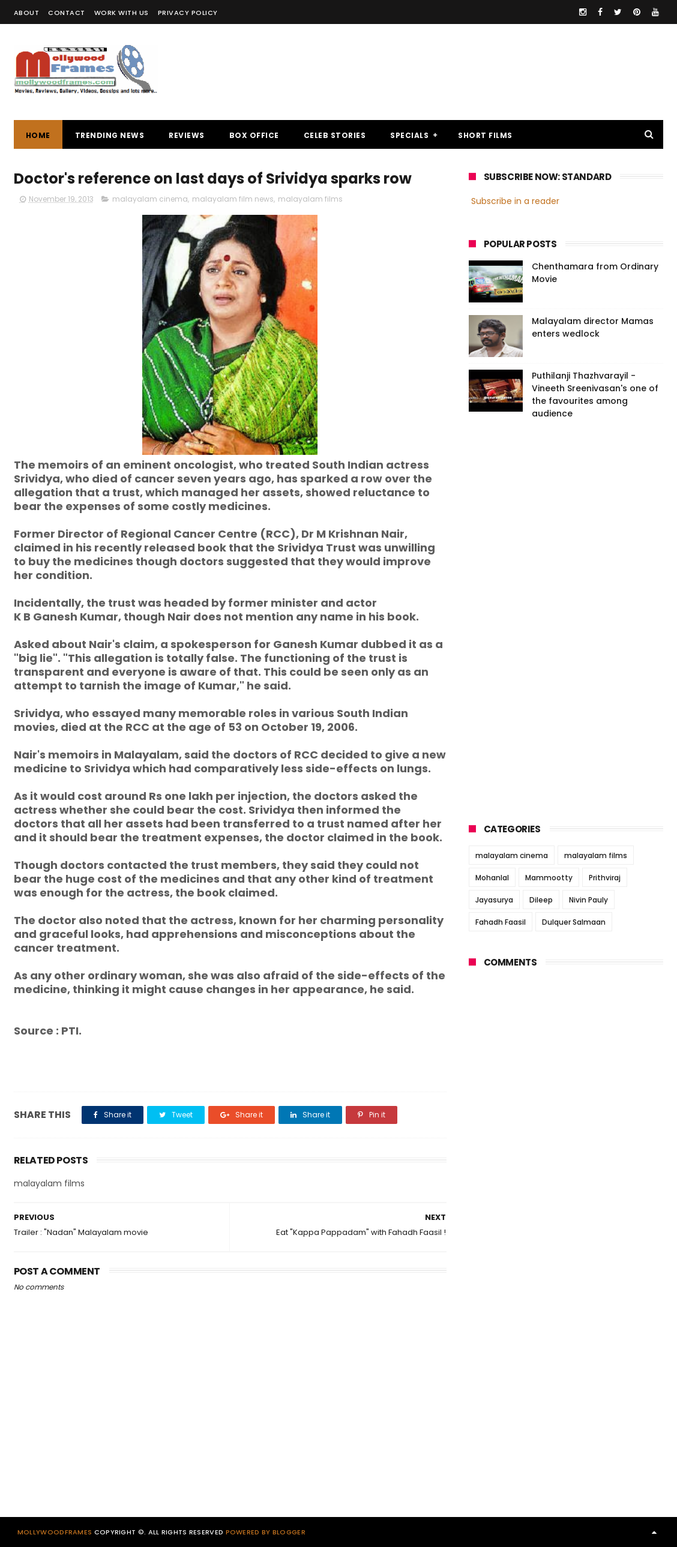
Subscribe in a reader (515, 201)
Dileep (541, 900)
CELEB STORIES (335, 135)
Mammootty (549, 878)
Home (38, 135)
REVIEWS (187, 135)
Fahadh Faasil (500, 922)
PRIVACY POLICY (188, 12)
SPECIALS (409, 135)
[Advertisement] (444, 72)
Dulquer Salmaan (574, 922)
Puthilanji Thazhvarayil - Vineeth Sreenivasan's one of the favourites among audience (595, 394)
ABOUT (27, 12)
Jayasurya (494, 900)
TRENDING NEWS (110, 135)
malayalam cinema (150, 199)
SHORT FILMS (485, 135)
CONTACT (66, 12)
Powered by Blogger (265, 1532)
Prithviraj (605, 878)
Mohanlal (492, 878)
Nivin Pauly (588, 900)
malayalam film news (233, 199)
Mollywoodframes (54, 1532)
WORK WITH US (121, 12)
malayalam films (310, 199)
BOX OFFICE (254, 135)
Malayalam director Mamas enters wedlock (593, 327)
